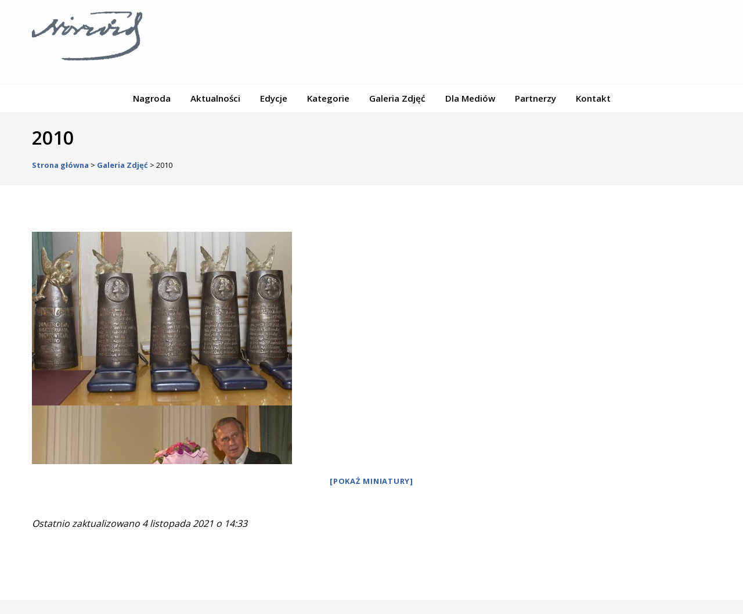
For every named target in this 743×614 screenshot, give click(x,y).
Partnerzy (535, 98)
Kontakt (593, 98)
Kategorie (328, 98)
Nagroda (152, 98)
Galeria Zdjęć (397, 98)
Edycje (273, 98)
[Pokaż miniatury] (371, 481)
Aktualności (215, 98)
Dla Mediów (470, 98)
